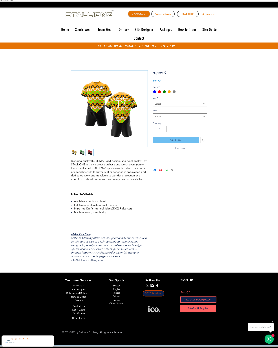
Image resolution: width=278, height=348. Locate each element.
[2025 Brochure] (153, 293)
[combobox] (180, 104)
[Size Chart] (78, 285)
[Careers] (79, 300)
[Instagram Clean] (152, 285)
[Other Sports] (116, 303)
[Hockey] (116, 300)
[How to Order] (78, 297)
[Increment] (164, 129)
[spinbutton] (159, 129)
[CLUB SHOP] (188, 14)
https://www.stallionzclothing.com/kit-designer (110, 252)
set (155, 110)
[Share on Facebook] (155, 170)
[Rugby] (116, 289)
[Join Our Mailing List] (198, 308)
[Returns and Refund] (77, 293)
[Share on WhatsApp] (166, 170)
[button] (83, 29)
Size (155, 97)
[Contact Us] (79, 306)
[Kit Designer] (79, 289)
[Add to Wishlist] (204, 140)
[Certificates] (79, 313)
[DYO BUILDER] (139, 14)
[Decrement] (155, 129)
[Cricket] (116, 296)
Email (184, 292)
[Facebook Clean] (157, 285)
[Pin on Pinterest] (160, 170)
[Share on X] (172, 170)
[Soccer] (116, 285)
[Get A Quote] (79, 310)
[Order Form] (78, 318)
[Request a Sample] (163, 14)
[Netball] (116, 293)
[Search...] (212, 14)
